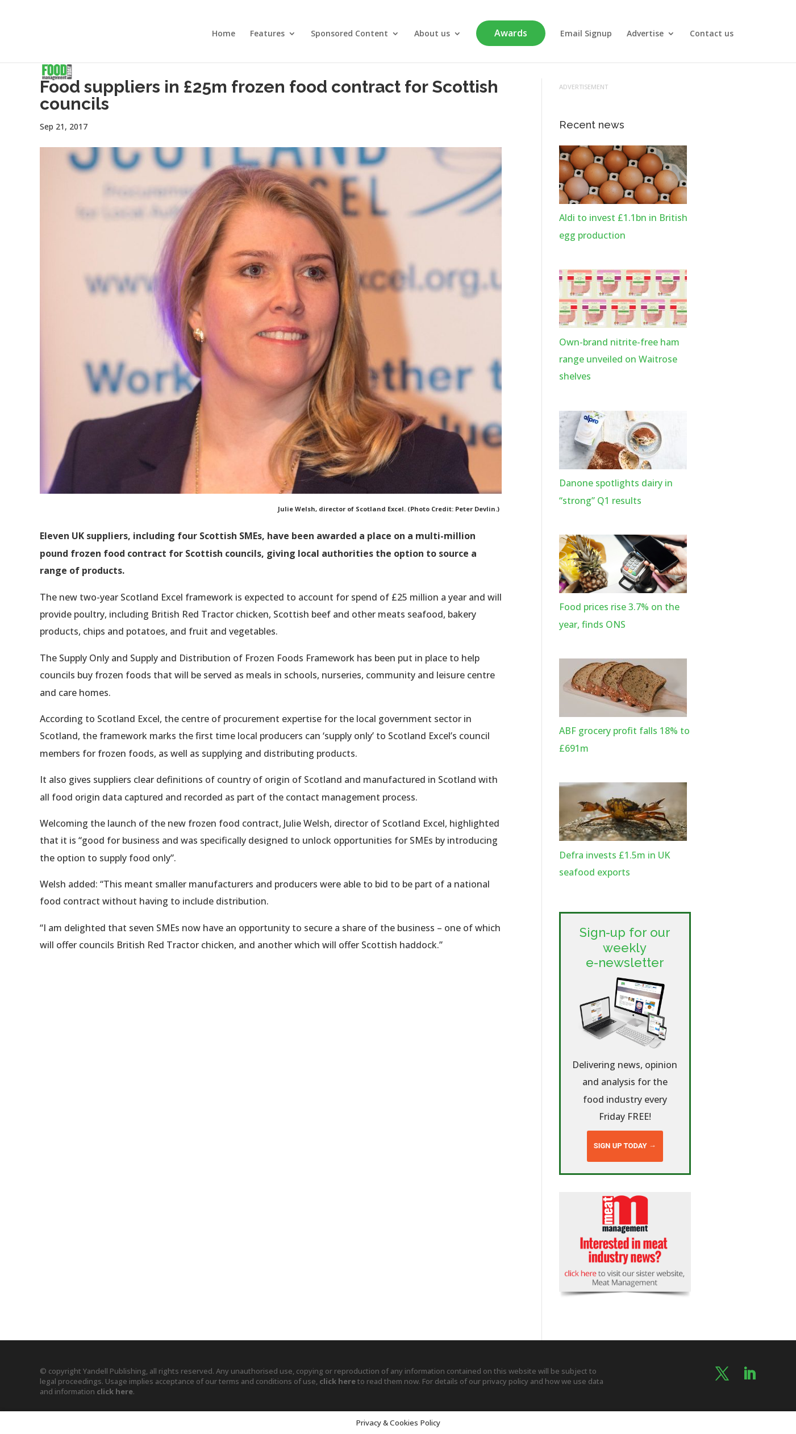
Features (267, 34)
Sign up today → (625, 1145)
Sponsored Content (349, 34)
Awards (510, 33)
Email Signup (586, 34)
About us (432, 34)
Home (223, 34)
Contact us (712, 34)
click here (337, 1381)
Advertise (645, 34)
